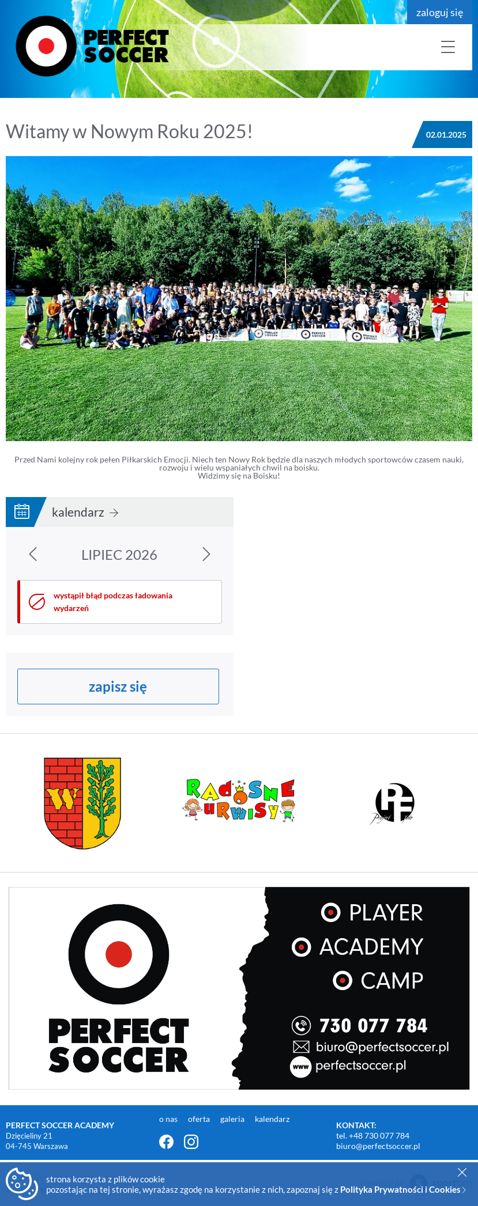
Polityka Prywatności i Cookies (403, 1189)
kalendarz (85, 512)
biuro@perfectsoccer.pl (378, 1146)
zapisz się (118, 686)
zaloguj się (439, 12)
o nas (169, 1119)
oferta (200, 1119)
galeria (233, 1119)
